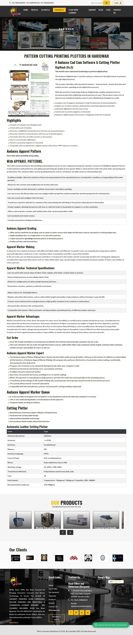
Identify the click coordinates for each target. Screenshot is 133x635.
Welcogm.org (54, 610)
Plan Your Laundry (73, 11)
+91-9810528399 (18, 3)
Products (59, 9)
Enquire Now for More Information (111, 624)
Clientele (45, 9)
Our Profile (53, 589)
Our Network (54, 592)
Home (25, 9)
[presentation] (63, 532)
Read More (13, 622)
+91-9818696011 (47, 3)
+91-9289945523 (32, 3)
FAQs (108, 9)
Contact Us (117, 11)
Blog (101, 9)
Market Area (56, 618)
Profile (34, 9)
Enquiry (92, 9)
